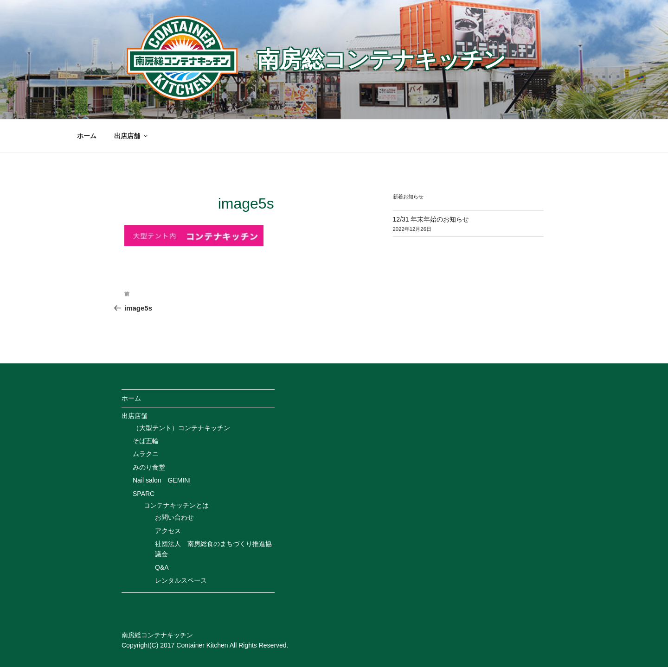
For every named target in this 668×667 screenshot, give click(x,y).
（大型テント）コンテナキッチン (181, 428)
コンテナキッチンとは (176, 505)
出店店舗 (131, 136)
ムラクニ (146, 453)
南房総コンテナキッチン (381, 59)
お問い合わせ (174, 517)
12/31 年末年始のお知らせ (431, 219)
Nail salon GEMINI (162, 480)
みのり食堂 (149, 467)
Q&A (162, 567)
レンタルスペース (181, 580)
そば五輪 (146, 441)
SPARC (143, 493)
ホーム (86, 136)
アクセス (168, 530)
